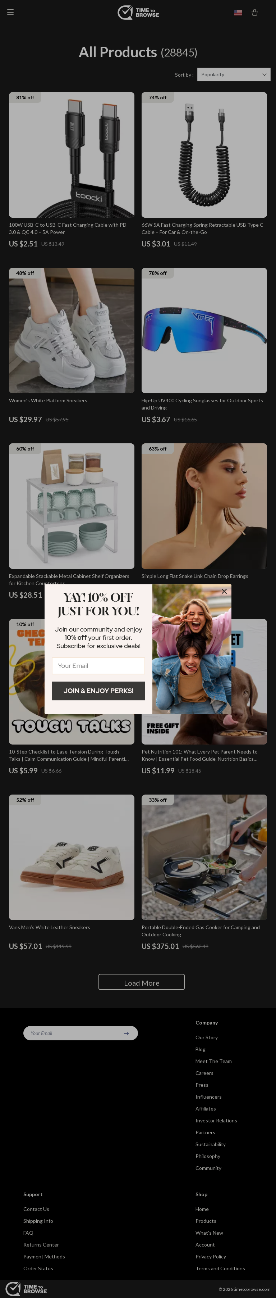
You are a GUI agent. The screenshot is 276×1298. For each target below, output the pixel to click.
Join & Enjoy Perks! (99, 691)
